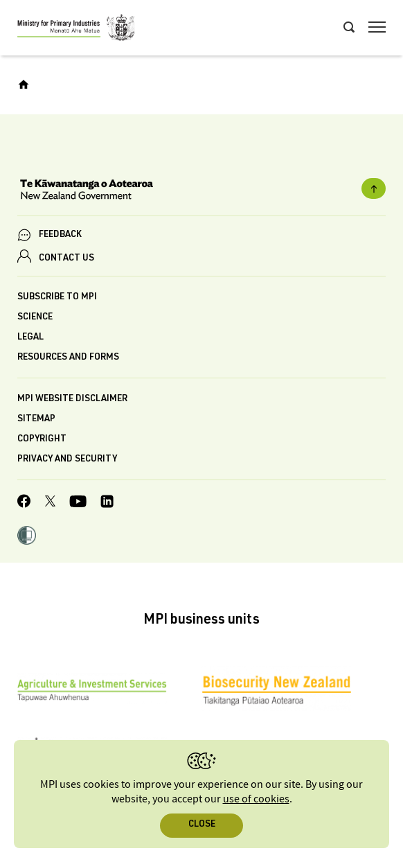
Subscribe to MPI (57, 297)
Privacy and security (67, 459)
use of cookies (256, 799)
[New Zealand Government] (201, 191)
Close (201, 824)
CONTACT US (66, 258)
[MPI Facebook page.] (24, 503)
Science (35, 317)
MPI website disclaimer (72, 399)
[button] (26, 537)
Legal (30, 337)
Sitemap (36, 419)
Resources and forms (68, 357)
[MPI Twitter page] (50, 503)
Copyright (41, 439)
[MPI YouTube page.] (78, 503)
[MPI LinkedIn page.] (107, 503)
